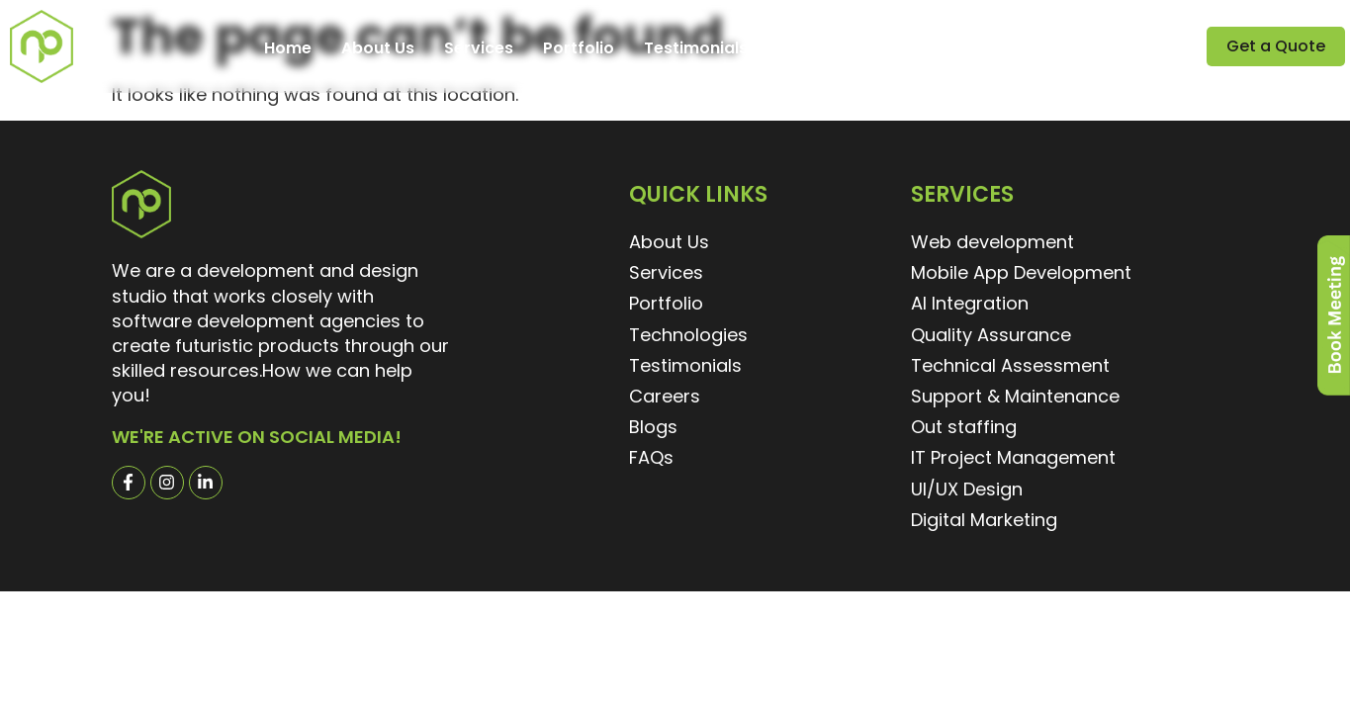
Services (478, 48)
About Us (377, 48)
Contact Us (1008, 48)
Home (288, 48)
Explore (903, 48)
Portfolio (578, 48)
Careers (810, 48)
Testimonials (696, 48)
